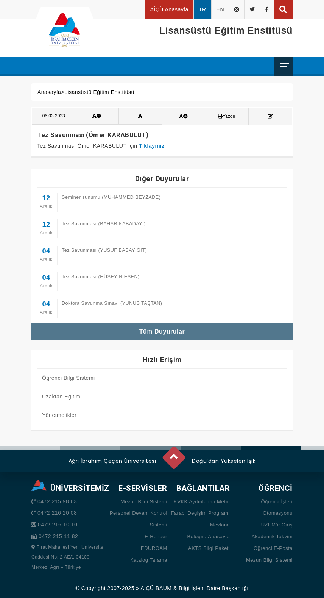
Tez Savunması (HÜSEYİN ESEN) (101, 276)
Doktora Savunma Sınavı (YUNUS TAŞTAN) (112, 303)
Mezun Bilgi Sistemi (144, 501)
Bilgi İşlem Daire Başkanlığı (213, 588)
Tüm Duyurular (162, 331)
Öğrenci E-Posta (273, 548)
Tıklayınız (152, 146)
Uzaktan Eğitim (61, 396)
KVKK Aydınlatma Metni (202, 501)
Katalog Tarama (148, 560)
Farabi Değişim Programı (200, 513)
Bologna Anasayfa (208, 536)
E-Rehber (156, 536)
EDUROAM (154, 548)
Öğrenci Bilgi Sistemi (68, 378)
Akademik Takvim (272, 536)
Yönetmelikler (59, 415)
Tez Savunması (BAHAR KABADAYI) (104, 223)
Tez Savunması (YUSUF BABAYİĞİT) (104, 250)
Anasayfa (49, 92)
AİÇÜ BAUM (155, 588)
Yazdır (226, 116)
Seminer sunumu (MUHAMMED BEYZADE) (111, 197)
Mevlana (220, 525)
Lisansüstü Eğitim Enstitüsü (99, 92)
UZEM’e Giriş (277, 525)
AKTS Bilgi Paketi (209, 548)
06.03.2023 (53, 116)
